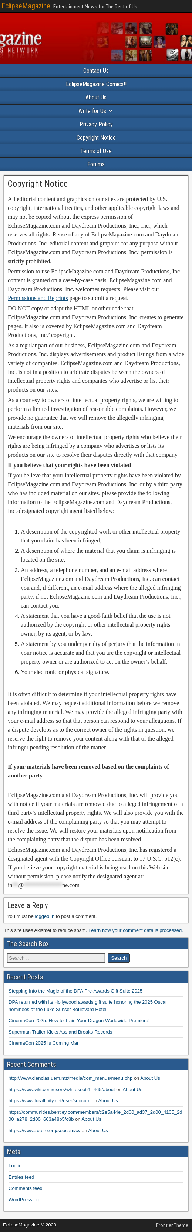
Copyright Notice (96, 137)
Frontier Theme (172, 1225)
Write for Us (92, 111)
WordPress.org (24, 1199)
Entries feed (21, 1177)
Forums (96, 164)
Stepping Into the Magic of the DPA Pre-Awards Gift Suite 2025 (75, 991)
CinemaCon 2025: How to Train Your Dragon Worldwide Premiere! (79, 1020)
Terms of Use (96, 150)
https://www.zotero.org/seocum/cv (44, 1130)
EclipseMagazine (25, 5)
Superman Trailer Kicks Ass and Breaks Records (60, 1032)
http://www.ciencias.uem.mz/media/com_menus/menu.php (70, 1078)
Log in (15, 1165)
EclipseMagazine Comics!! (96, 84)
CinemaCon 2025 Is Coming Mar (43, 1043)
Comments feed (26, 1188)
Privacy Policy (96, 124)
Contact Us (96, 70)
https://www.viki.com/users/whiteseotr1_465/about (62, 1089)
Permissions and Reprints (38, 298)
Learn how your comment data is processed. (135, 930)
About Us (96, 97)
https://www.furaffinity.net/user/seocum (49, 1100)
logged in (44, 916)
